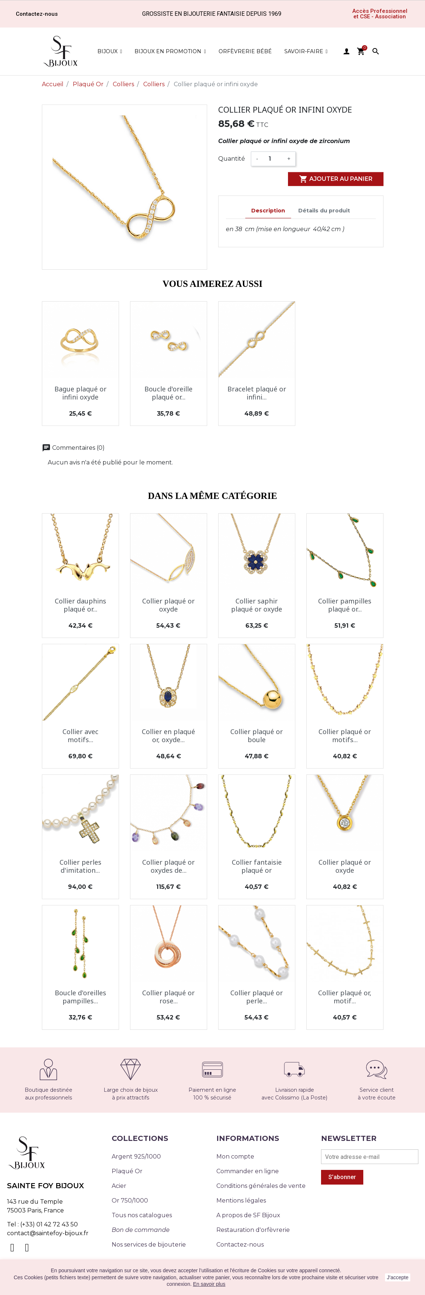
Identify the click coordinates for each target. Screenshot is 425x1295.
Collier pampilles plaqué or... (344, 605)
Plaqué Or (127, 1171)
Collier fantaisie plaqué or (257, 866)
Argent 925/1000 (136, 1156)
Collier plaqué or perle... (256, 996)
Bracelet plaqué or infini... (256, 392)
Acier (119, 1185)
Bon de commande (141, 1229)
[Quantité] (273, 159)
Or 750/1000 (130, 1200)
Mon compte (235, 1156)
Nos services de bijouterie (149, 1244)
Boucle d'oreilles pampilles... (80, 996)
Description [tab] (268, 210)
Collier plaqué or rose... (168, 996)
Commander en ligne (247, 1171)
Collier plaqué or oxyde (168, 605)
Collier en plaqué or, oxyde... (168, 735)
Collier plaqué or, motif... (344, 996)
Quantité (231, 158)
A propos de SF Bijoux (248, 1215)
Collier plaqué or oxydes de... (168, 866)
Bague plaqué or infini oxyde (80, 392)
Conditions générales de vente (261, 1185)
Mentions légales (241, 1200)
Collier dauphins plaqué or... (80, 605)
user (346, 51)
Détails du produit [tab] (324, 210)
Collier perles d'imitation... (80, 866)
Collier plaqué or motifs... (344, 735)
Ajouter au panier (335, 179)
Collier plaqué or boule (256, 735)
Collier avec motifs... (80, 735)
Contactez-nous (240, 1244)
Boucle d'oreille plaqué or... (168, 392)
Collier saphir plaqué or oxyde (256, 605)
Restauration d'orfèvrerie (253, 1229)
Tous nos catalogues (142, 1215)
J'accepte (397, 1277)
